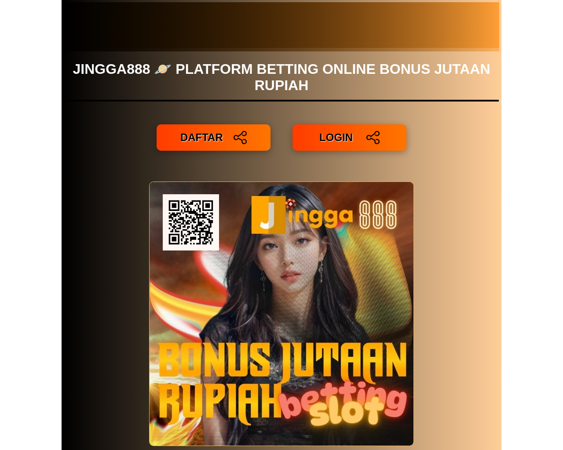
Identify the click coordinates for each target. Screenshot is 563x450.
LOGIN (349, 137)
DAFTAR (213, 137)
